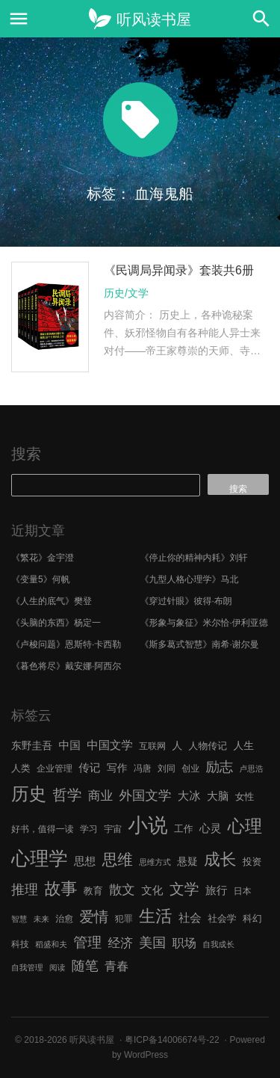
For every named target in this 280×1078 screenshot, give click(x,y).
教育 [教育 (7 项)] (93, 890)
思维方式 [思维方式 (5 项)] (155, 861)
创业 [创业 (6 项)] (190, 768)
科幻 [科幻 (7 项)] (252, 918)
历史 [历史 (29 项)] (28, 794)
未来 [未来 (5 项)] (41, 918)
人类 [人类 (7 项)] (21, 768)
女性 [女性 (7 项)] (245, 796)
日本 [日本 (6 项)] (243, 891)
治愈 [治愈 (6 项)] (64, 919)
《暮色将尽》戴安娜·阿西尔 (66, 666)
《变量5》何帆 (40, 579)
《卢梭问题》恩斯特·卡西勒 (66, 644)
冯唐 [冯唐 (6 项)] (143, 768)
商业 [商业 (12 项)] (100, 796)
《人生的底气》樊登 (51, 601)
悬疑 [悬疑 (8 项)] (187, 861)
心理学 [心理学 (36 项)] (39, 858)
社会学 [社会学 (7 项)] (222, 918)
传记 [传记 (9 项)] (89, 768)
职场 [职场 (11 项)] (184, 942)
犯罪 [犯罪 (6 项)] (124, 919)
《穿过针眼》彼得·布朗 (186, 601)
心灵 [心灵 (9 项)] (210, 828)
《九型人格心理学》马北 (189, 579)
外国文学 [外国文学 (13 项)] (145, 795)
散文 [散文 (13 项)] (122, 889)
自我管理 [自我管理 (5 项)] (27, 967)
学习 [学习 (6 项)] (89, 829)
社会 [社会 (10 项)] (190, 917)
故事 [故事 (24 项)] (60, 888)
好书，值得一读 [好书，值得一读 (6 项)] (42, 829)
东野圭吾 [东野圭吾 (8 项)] (31, 745)
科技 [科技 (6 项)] (20, 944)
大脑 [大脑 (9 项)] (217, 796)
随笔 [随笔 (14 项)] (85, 965)
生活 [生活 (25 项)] (155, 916)
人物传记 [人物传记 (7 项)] (208, 745)
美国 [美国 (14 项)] (152, 942)
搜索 (26, 454)
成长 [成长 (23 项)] (220, 859)
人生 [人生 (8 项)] (243, 745)
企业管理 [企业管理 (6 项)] (54, 768)
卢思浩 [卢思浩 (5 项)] (252, 768)
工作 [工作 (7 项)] (183, 828)
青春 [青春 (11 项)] (116, 966)
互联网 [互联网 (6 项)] (152, 746)
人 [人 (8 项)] (177, 745)
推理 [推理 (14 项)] (24, 889)
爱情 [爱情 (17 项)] (94, 916)
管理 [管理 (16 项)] (87, 942)
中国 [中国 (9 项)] (69, 745)
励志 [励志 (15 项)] (219, 766)
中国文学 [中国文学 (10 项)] (110, 745)
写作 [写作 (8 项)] (117, 768)
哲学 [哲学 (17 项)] (66, 794)
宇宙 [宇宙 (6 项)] (113, 829)
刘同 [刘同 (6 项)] (166, 768)
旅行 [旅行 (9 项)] (216, 890)
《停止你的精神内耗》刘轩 (194, 557)
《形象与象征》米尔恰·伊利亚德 (204, 622)
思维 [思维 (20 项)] (117, 859)
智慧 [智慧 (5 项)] (19, 918)
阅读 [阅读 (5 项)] (57, 967)
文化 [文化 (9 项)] (152, 890)
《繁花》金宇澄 (42, 557)
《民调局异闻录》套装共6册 (179, 270)
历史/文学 (126, 293)
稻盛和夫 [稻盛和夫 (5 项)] (51, 944)
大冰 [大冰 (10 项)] (189, 795)
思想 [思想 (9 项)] (85, 861)
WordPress (146, 1055)
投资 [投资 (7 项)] (252, 861)
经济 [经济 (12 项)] (120, 943)
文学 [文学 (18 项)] (184, 889)
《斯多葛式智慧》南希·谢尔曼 (199, 644)
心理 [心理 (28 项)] (245, 826)
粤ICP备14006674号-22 (172, 1040)
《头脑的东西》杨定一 (56, 622)
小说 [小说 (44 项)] (147, 825)
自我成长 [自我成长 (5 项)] (218, 944)
